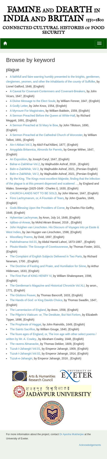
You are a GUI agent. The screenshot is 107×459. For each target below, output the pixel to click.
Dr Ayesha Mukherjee (71, 434)
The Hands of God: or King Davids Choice (36, 300)
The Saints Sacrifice (22, 329)
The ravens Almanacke (24, 343)
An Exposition (18, 159)
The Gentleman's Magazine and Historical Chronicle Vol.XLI (47, 285)
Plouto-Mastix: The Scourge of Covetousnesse (39, 246)
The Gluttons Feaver (22, 295)
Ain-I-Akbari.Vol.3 (21, 144)
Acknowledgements (90, 445)
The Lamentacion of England (28, 309)
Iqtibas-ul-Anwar (20, 222)
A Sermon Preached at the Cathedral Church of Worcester (46, 135)
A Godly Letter (19, 105)
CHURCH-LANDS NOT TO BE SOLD (33, 193)
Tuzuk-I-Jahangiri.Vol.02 (25, 353)
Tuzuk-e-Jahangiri (21, 358)
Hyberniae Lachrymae (23, 217)
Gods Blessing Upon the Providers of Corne (37, 207)
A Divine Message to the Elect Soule (32, 101)
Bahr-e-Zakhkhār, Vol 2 (24, 169)
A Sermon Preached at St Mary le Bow (34, 125)
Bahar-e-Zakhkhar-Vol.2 (25, 164)
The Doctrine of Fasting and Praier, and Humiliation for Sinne (48, 266)
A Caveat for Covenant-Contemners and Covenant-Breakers (47, 91)
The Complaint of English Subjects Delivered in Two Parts (46, 256)
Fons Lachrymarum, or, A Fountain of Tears (37, 198)
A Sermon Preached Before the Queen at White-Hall (42, 115)
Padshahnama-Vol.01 (23, 241)
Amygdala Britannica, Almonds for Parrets (36, 149)
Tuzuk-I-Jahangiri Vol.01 (25, 348)
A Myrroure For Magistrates (27, 110)
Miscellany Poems (21, 237)
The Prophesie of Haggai (25, 324)
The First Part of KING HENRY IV (31, 275)
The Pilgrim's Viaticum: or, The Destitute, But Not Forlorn (45, 314)
